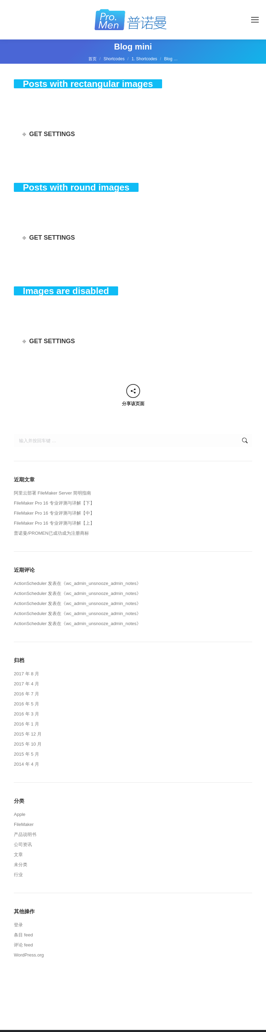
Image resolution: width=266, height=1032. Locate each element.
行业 (18, 874)
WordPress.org (29, 955)
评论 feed (23, 945)
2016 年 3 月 (26, 714)
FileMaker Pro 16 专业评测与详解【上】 (54, 523)
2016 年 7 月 (26, 693)
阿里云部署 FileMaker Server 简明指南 (52, 493)
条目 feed (23, 934)
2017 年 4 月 (26, 683)
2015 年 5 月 (26, 754)
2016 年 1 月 (26, 724)
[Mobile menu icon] (255, 20)
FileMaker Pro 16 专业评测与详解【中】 (54, 513)
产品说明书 (25, 834)
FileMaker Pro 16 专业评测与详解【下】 (54, 503)
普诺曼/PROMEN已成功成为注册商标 (51, 533)
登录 (18, 924)
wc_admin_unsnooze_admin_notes (101, 583)
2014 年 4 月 (26, 764)
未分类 (20, 864)
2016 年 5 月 (26, 703)
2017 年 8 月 (26, 673)
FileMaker (24, 824)
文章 (18, 854)
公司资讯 (23, 844)
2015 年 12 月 (28, 734)
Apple (19, 814)
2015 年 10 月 (28, 744)
